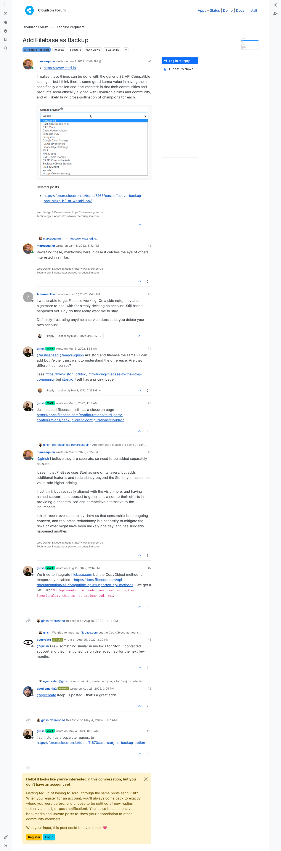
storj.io (67, 379)
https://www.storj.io (60, 68)
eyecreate (44, 639)
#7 (149, 568)
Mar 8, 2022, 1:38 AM (83, 348)
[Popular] (6, 31)
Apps (202, 10)
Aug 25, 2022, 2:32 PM (93, 639)
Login (49, 837)
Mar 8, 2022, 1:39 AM (83, 403)
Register (34, 837)
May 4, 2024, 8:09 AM (84, 731)
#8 (149, 639)
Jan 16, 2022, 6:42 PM (84, 245)
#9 (149, 688)
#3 (149, 294)
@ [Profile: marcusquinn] (72, 355)
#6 (149, 452)
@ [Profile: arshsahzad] (48, 355)
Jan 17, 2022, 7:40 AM (85, 294)
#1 (149, 61)
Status (215, 10)
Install (252, 10)
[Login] (275, 5)
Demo (228, 10)
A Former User (47, 294)
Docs (240, 10)
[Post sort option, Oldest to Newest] (180, 69)
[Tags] (6, 22)
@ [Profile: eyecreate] (46, 695)
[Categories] (6, 5)
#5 (149, 403)
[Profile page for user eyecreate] (28, 642)
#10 (149, 731)
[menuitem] (275, 5)
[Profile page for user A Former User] (28, 297)
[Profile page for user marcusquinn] (28, 64)
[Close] (146, 779)
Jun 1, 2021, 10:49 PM (83, 61)
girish (41, 348)
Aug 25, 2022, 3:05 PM (98, 688)
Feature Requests (37, 49)
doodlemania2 (47, 688)
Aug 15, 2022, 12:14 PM (84, 568)
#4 (149, 348)
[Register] (275, 13)
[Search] (6, 48)
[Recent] (6, 13)
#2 (149, 245)
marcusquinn (46, 61)
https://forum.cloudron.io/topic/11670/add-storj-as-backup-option (91, 742)
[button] (6, 837)
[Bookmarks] (6, 39)
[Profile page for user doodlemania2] (28, 691)
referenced (57, 621)
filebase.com (81, 574)
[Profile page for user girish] (28, 351)
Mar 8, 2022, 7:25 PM (83, 452)
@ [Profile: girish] (43, 458)
